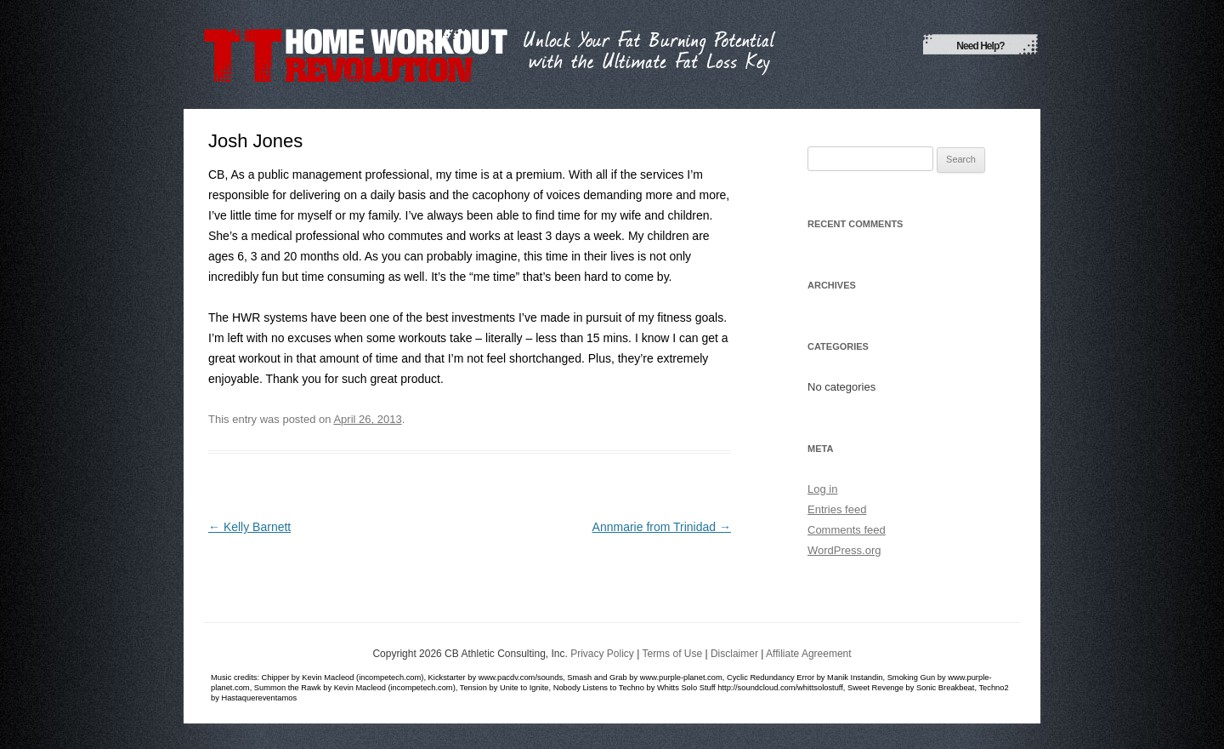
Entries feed (837, 509)
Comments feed (847, 529)
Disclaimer (734, 654)
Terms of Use (672, 654)
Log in (822, 489)
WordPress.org (844, 550)
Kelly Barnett (249, 527)
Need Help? (980, 46)
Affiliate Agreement (809, 654)
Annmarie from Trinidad (661, 527)
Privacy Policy (602, 654)
